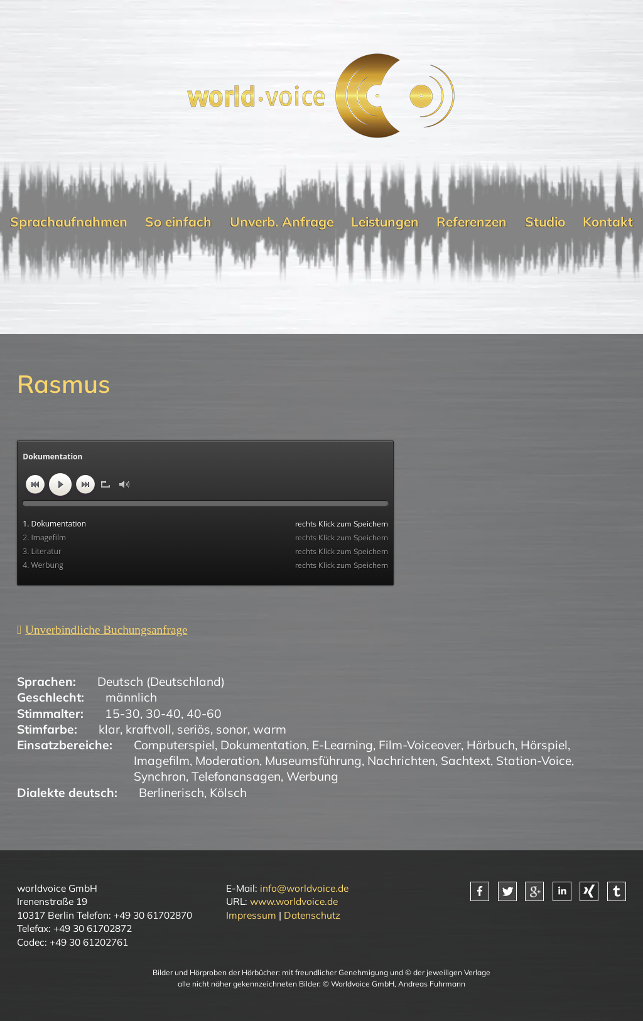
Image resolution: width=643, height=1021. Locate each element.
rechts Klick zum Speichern (341, 523)
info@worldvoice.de (304, 888)
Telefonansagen (236, 776)
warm (269, 729)
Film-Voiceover (420, 744)
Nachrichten (401, 760)
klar (109, 729)
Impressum (251, 915)
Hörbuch (491, 744)
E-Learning (342, 744)
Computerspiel (174, 744)
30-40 (163, 713)
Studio (545, 221)
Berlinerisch (171, 792)
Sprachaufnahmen (68, 221)
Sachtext (465, 760)
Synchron (160, 776)
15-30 (122, 713)
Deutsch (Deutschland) (161, 681)
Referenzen (471, 221)
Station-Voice (533, 760)
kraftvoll (148, 729)
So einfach (178, 221)
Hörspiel (544, 744)
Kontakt (608, 221)
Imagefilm (162, 760)
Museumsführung (313, 760)
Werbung (312, 776)
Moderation (227, 760)
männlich (131, 697)
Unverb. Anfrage (281, 221)
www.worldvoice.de (294, 901)
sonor (231, 729)
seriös (193, 729)
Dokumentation (263, 744)
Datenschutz (312, 915)
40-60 (204, 713)
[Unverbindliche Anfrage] (102, 630)
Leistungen (385, 221)
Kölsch (228, 792)
